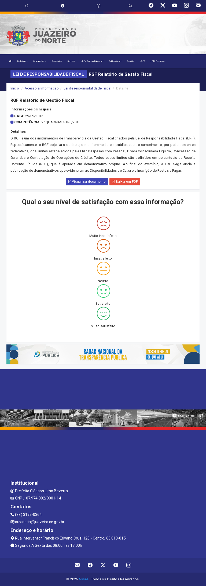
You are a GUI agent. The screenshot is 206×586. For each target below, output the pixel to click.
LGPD (142, 61)
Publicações (115, 61)
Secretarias (57, 61)
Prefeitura (22, 61)
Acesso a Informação (42, 88)
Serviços (71, 61)
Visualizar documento (86, 182)
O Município (39, 61)
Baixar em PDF (125, 182)
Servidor (130, 61)
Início (14, 88)
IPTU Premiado (157, 61)
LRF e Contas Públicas (92, 61)
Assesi (84, 579)
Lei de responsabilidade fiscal (87, 88)
